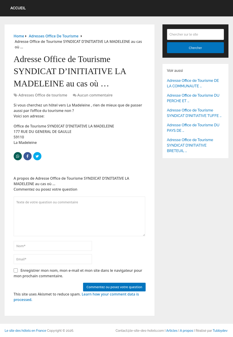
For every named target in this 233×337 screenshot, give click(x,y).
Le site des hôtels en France (25, 330)
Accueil (18, 8)
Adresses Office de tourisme (42, 95)
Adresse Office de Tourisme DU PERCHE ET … (193, 98)
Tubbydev (220, 330)
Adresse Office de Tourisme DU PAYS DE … (193, 128)
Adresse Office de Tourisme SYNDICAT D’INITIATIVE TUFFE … (194, 113)
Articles (172, 330)
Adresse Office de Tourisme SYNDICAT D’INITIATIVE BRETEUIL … (190, 145)
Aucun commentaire (95, 95)
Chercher (195, 48)
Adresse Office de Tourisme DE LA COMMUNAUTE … (193, 83)
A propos (186, 330)
